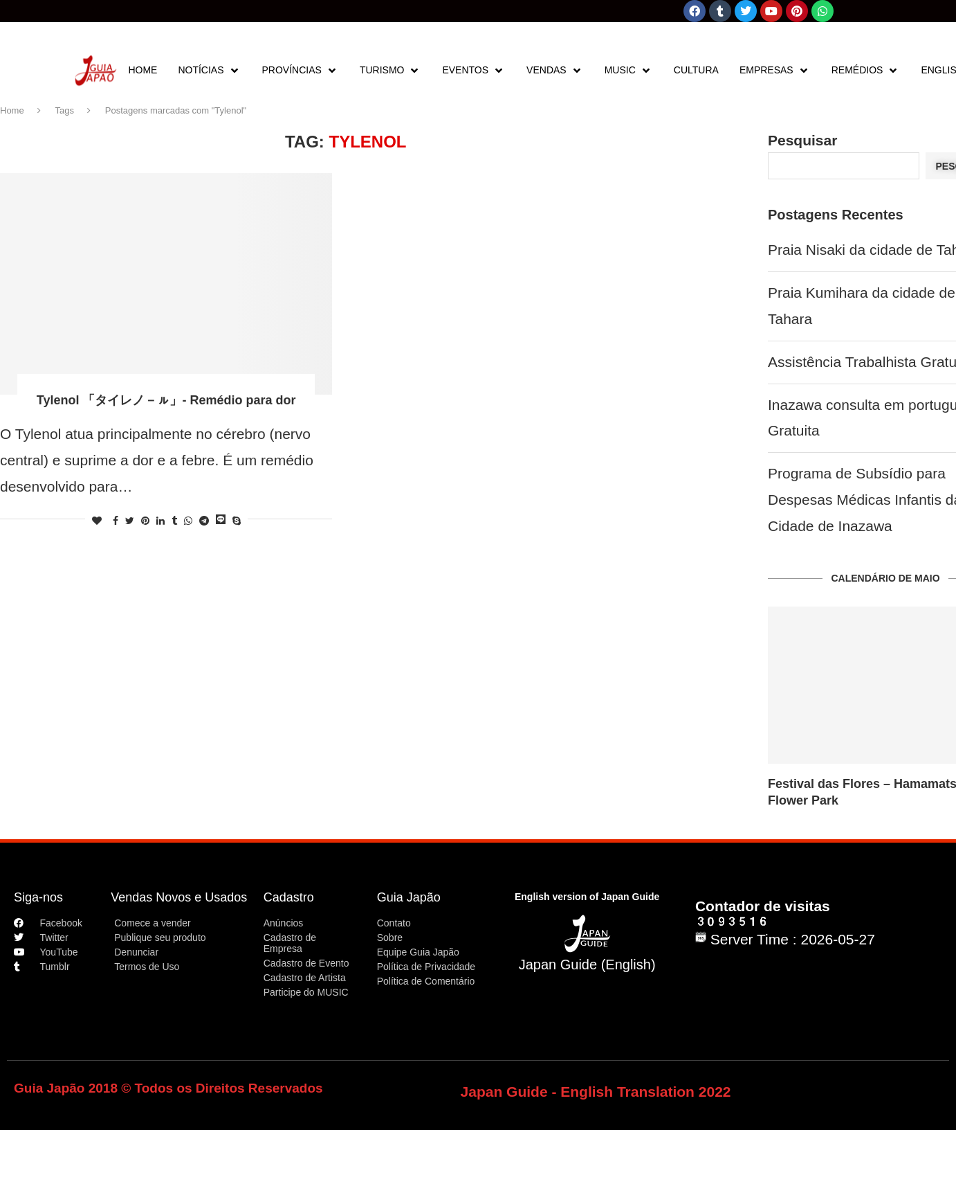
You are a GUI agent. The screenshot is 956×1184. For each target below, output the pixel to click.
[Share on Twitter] (129, 520)
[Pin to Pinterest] (145, 520)
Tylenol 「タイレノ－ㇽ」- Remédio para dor (166, 400)
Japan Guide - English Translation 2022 (596, 1092)
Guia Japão (409, 897)
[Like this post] (97, 520)
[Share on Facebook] (115, 520)
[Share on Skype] (236, 520)
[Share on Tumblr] (174, 520)
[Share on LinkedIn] (160, 520)
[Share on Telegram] (204, 520)
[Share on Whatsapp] (188, 520)
